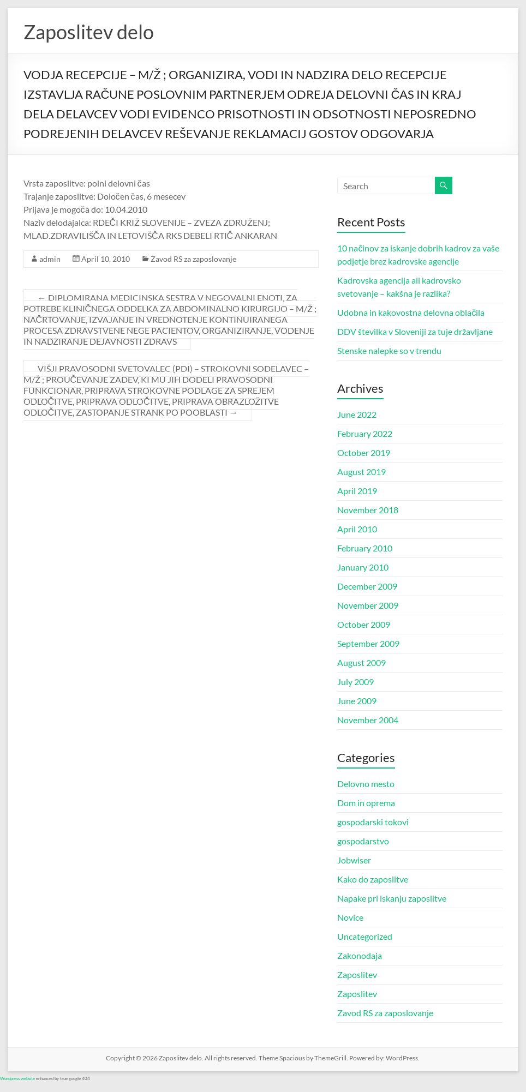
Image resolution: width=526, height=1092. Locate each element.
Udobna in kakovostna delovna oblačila (411, 312)
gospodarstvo (363, 841)
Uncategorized (364, 936)
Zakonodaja (359, 955)
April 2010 (357, 529)
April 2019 (357, 490)
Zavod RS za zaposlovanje (193, 258)
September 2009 (368, 643)
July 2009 (355, 681)
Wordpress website (17, 1078)
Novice (350, 917)
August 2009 (361, 662)
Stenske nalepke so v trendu (389, 350)
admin (50, 258)
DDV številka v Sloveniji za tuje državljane (415, 331)
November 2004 (367, 720)
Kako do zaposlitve (372, 879)
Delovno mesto (365, 783)
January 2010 (362, 567)
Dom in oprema (366, 802)
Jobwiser (354, 860)
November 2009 (367, 605)
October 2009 (363, 624)
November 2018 (367, 510)
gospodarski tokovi (373, 822)
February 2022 (364, 433)
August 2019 (361, 471)
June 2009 (356, 700)
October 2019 (363, 452)
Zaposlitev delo (88, 32)
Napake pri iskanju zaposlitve (391, 898)
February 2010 (364, 548)
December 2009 (367, 586)
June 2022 (356, 414)
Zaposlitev (357, 974)
